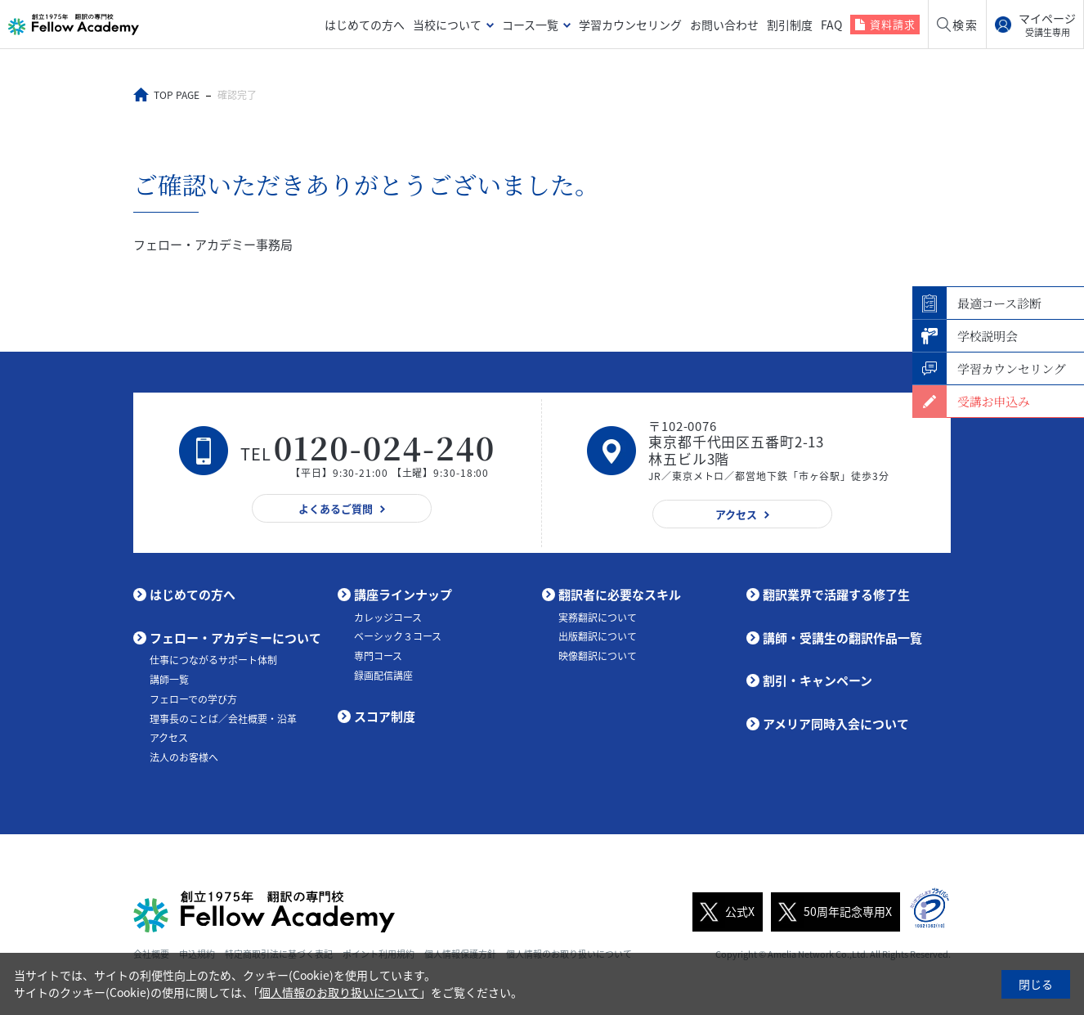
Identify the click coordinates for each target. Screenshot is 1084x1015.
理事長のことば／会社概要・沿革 (223, 719)
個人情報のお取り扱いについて (339, 992)
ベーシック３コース (397, 636)
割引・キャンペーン (817, 680)
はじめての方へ (365, 24)
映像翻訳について (597, 656)
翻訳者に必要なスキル (619, 595)
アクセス (169, 737)
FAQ (831, 24)
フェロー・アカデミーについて (235, 638)
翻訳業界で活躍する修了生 (836, 595)
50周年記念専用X (831, 912)
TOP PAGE (176, 95)
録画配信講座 (383, 675)
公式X (723, 912)
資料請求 (893, 24)
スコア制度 (384, 716)
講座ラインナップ (403, 595)
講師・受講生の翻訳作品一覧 (842, 638)
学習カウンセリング (630, 24)
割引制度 (790, 24)
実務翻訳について (597, 617)
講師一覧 (169, 679)
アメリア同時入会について (836, 724)
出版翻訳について (597, 636)
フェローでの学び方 (193, 699)
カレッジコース (388, 617)
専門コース (378, 656)
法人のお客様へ (184, 757)
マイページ (1047, 24)
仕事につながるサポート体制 (213, 660)
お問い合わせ (724, 24)
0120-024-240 (385, 446)
